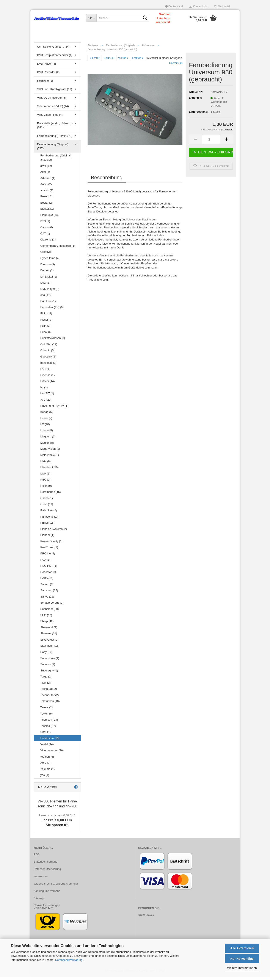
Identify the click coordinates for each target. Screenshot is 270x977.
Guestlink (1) (48, 357)
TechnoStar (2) (49, 695)
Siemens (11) (48, 634)
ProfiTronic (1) (49, 548)
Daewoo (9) (47, 265)
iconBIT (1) (47, 394)
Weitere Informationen (242, 968)
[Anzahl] (211, 140)
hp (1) (44, 388)
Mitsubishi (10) (49, 468)
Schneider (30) (49, 609)
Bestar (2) (46, 203)
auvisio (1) (46, 191)
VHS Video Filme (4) (50, 115)
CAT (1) (45, 234)
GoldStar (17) (48, 344)
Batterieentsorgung (45, 862)
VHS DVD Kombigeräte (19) (54, 90)
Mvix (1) (45, 474)
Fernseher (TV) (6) (52, 308)
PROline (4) (47, 554)
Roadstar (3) (48, 572)
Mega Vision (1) (50, 449)
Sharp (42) (46, 622)
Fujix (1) (45, 326)
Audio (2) (46, 185)
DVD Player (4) (46, 64)
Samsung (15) (49, 591)
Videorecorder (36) (52, 751)
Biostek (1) (47, 209)
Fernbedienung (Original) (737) (52, 147)
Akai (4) (45, 172)
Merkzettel (222, 6)
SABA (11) (46, 579)
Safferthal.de (146, 915)
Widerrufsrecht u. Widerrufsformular (56, 884)
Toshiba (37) (48, 726)
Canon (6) (46, 228)
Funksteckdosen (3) (52, 338)
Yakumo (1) (47, 769)
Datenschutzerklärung (68, 959)
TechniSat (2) (48, 689)
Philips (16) (47, 523)
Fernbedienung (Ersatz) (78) (54, 136)
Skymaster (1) (49, 646)
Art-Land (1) (47, 178)
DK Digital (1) (48, 277)
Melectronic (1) (49, 455)
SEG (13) (46, 615)
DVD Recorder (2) (48, 73)
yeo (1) (44, 775)
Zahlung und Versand (47, 891)
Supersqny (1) (49, 671)
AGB (36, 855)
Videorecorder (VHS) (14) (53, 107)
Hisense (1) (47, 375)
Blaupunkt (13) (49, 215)
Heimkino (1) (45, 81)
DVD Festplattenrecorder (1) (54, 56)
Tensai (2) (46, 708)
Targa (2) (46, 677)
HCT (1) (45, 369)
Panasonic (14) (49, 517)
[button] (174, 6)
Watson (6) (47, 757)
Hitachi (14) (47, 382)
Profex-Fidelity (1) (51, 541)
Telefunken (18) (50, 702)
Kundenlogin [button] (198, 6)
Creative (45, 252)
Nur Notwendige (241, 958)
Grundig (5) (47, 351)
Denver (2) (46, 271)
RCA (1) (45, 560)
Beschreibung (106, 178)
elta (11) (45, 295)
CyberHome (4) (50, 258)
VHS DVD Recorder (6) (51, 98)
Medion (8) (47, 443)
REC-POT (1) (48, 566)
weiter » (123, 58)
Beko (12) (46, 197)
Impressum (40, 877)
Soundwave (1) (49, 658)
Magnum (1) (47, 437)
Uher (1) (45, 732)
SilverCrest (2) (49, 640)
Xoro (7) (45, 763)
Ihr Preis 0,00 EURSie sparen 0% (57, 821)
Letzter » (137, 58)
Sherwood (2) (48, 628)
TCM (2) (45, 683)
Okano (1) (46, 498)
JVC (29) (45, 400)
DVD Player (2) (49, 289)
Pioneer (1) (47, 535)
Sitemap (39, 899)
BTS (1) (45, 221)
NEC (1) (45, 480)
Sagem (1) (46, 585)
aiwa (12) (46, 166)
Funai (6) (46, 332)
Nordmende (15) (50, 492)
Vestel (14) (47, 745)
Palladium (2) (48, 511)
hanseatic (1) (48, 363)
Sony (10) (46, 652)
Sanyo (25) (47, 597)
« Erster (95, 58)
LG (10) (45, 425)
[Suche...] (91, 18)
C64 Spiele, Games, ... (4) (53, 47)
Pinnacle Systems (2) (53, 529)
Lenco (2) (46, 418)
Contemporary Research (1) (57, 246)
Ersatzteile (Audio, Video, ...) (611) (55, 126)
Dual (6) (45, 283)
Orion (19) (46, 505)
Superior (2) (47, 665)
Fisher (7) (46, 320)
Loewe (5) (46, 431)
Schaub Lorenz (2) (51, 603)
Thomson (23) (49, 720)
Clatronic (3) (48, 240)
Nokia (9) (46, 486)
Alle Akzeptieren (242, 948)
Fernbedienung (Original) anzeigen (56, 158)
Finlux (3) (46, 314)
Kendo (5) (46, 412)
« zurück (109, 58)
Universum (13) (50, 738)
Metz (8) (45, 462)
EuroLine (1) (48, 301)
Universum (175, 64)
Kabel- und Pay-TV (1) (54, 406)
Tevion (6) (46, 714)
